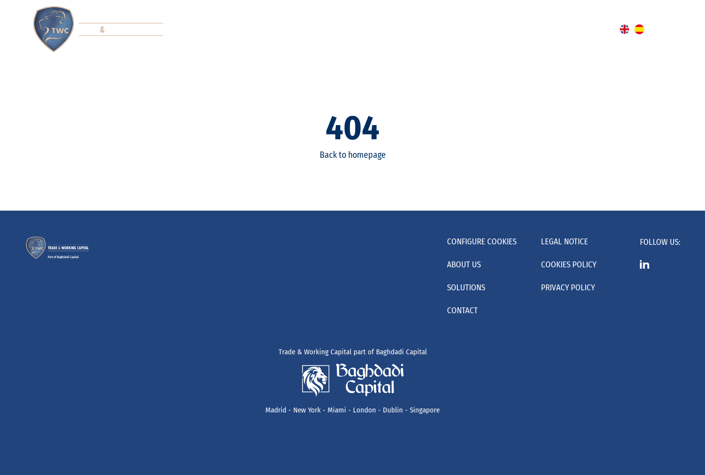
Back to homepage (353, 155)
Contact (462, 310)
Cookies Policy (568, 264)
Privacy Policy (568, 287)
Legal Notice (564, 242)
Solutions (466, 287)
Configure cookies (482, 242)
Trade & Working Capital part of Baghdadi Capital (353, 351)
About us (464, 264)
